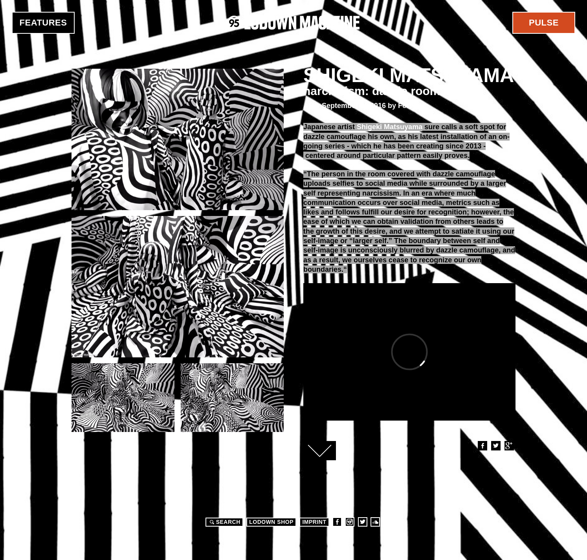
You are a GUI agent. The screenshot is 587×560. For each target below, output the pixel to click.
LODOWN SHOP (271, 522)
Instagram (349, 522)
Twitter (495, 446)
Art (310, 106)
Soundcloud (375, 522)
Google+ (508, 446)
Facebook (482, 446)
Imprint (314, 522)
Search (223, 522)
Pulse (544, 22)
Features (43, 22)
